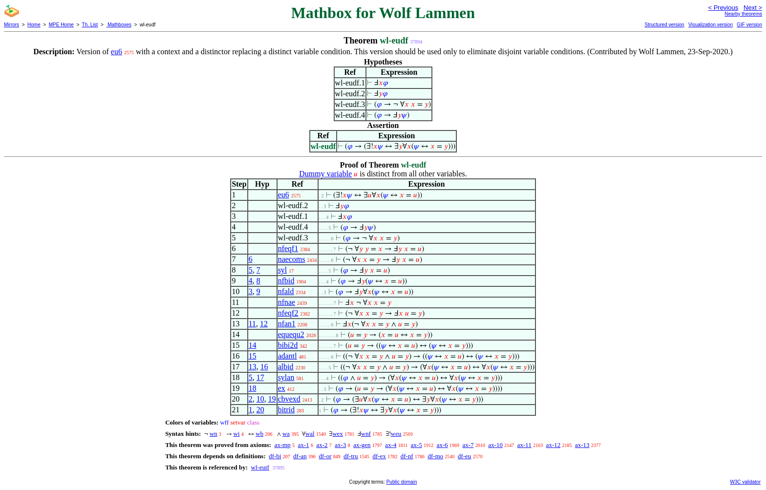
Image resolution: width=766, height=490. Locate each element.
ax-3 (340, 444)
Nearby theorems (743, 14)
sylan (286, 377)
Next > (753, 7)
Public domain (401, 482)
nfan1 (287, 324)
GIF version (749, 24)
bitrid (286, 409)
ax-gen (361, 444)
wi (237, 433)
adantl (287, 356)
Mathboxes (118, 24)
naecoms (291, 259)
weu (396, 433)
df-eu (464, 456)
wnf (366, 433)
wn (213, 433)
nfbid (286, 281)
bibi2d (288, 345)
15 (252, 356)
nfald (286, 291)
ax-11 (524, 444)
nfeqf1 (288, 248)
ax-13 (582, 444)
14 (252, 345)
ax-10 (495, 444)
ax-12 (553, 444)
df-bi (275, 456)
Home (34, 24)
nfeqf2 (288, 313)
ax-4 (390, 444)
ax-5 (416, 444)
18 (252, 388)
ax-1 (303, 444)
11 (252, 324)
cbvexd (289, 399)
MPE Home (61, 24)
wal (310, 433)
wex (337, 433)
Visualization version (710, 24)
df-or (325, 456)
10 (260, 399)
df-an (299, 456)
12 (264, 324)
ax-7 (468, 444)
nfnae (287, 302)
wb (259, 433)
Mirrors (11, 24)
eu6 (116, 51)
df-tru (350, 456)
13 (252, 366)
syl (282, 270)
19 (272, 399)
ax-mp (283, 444)
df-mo (436, 456)
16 (264, 366)
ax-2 (321, 444)
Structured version (664, 24)
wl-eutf (260, 467)
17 (260, 377)
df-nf (407, 456)
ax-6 (442, 444)
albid (286, 366)
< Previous (723, 7)
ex (281, 388)
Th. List (90, 24)
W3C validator (745, 482)
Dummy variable (325, 174)
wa (286, 433)
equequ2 (291, 334)
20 (260, 409)
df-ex (379, 456)
